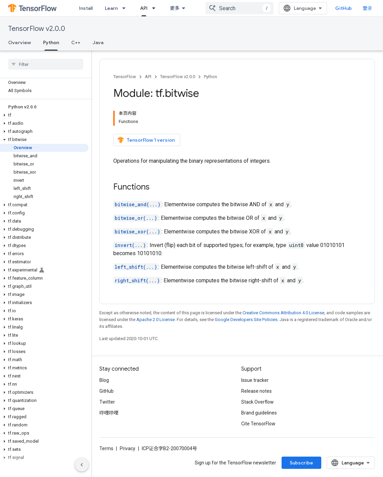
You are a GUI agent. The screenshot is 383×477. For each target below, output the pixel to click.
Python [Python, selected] (51, 42)
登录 (367, 8)
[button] (44, 115)
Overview (19, 42)
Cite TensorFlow (258, 423)
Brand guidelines (259, 413)
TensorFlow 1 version (146, 140)
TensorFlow (124, 76)
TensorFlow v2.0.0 (36, 28)
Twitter (107, 402)
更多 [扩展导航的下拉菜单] (174, 8)
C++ (75, 42)
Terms (106, 448)
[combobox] (239, 8)
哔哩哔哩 (108, 413)
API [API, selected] (144, 8)
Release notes (256, 391)
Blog (104, 380)
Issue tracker (255, 380)
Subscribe (301, 463)
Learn (111, 8)
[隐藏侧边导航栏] (82, 465)
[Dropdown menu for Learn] (126, 8)
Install (86, 8)
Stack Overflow (257, 402)
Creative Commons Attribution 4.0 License (283, 312)
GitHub (343, 8)
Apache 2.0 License (155, 319)
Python (210, 76)
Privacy (127, 448)
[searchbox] (45, 64)
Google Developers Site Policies (246, 319)
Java (98, 42)
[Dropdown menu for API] (156, 8)
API (148, 76)
